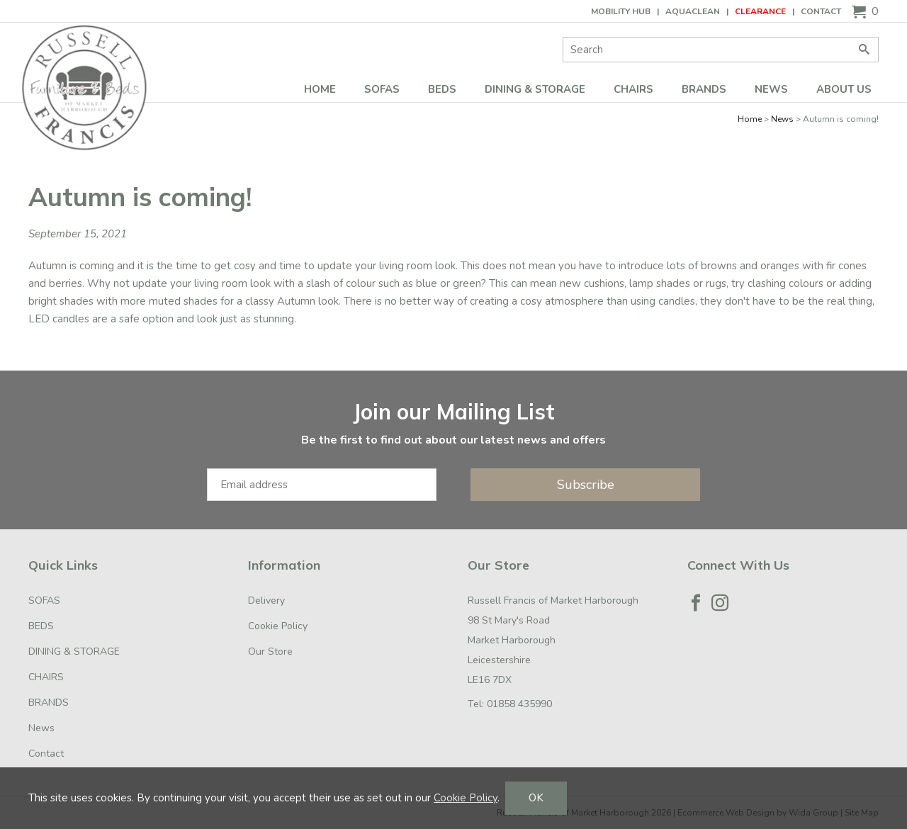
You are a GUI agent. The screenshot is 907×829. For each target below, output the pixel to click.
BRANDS (704, 89)
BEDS (442, 89)
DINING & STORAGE (535, 89)
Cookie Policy (278, 626)
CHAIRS (633, 89)
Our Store (270, 651)
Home (320, 89)
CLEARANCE (760, 11)
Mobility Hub (620, 11)
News (771, 89)
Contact (821, 11)
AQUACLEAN (692, 11)
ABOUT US (844, 89)
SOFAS (382, 89)
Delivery (266, 600)
